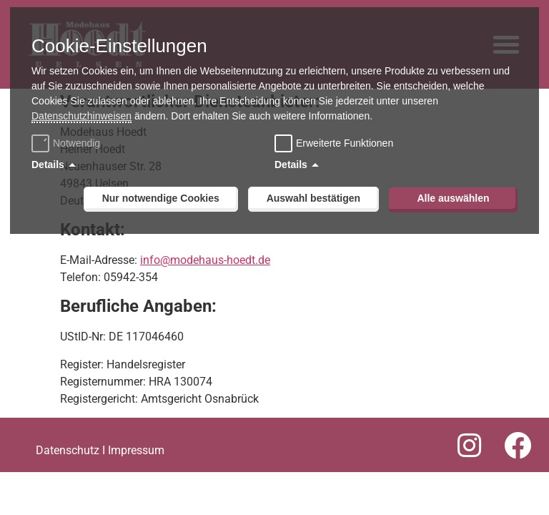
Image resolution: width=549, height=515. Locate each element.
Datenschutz (67, 453)
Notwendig (67, 143)
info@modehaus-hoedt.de (205, 263)
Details (47, 164)
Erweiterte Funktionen (344, 143)
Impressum (136, 453)
